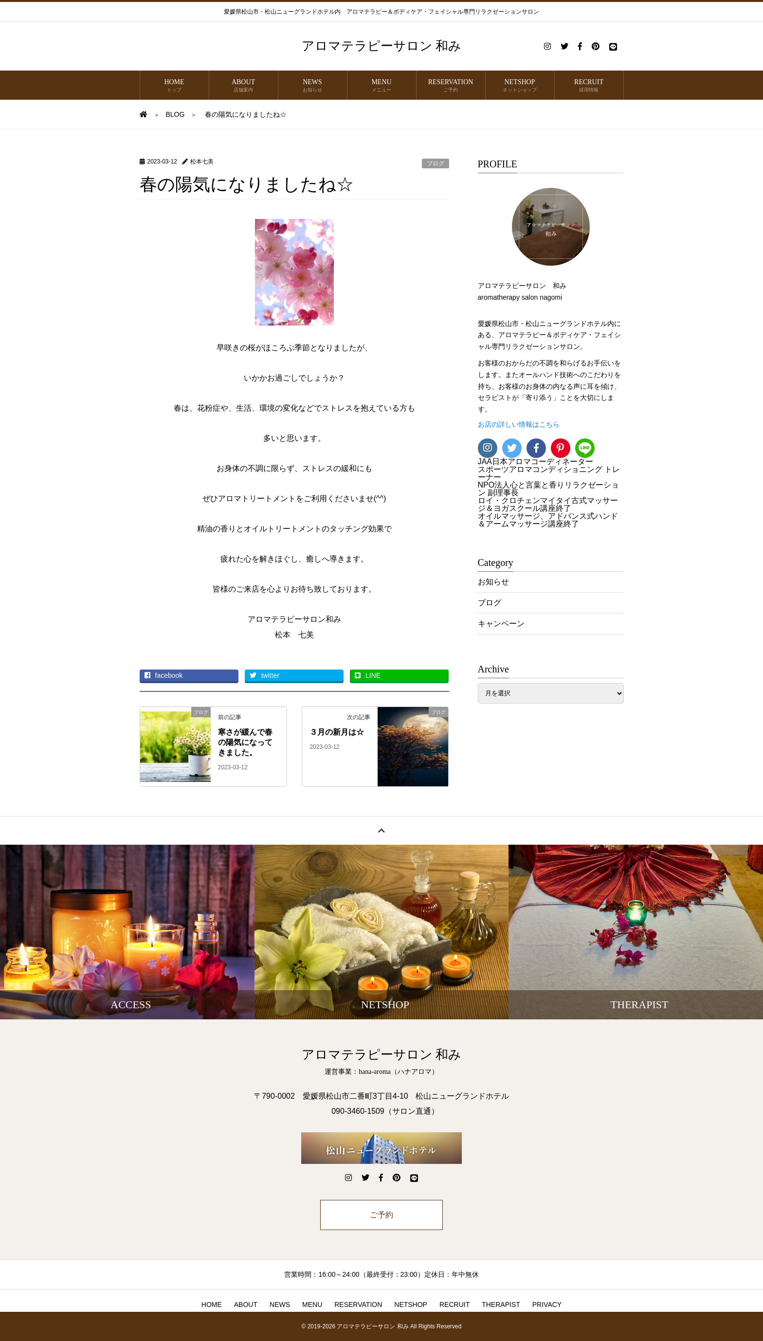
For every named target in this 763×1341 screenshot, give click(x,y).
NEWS (312, 86)
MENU (381, 86)
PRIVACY (547, 1304)
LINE (368, 675)
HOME (174, 86)
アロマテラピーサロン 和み (382, 46)
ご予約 (381, 1215)
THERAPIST (501, 1304)
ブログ (435, 163)
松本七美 (202, 161)
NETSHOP (520, 86)
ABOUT (243, 86)
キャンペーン (501, 623)
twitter (264, 675)
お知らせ (493, 582)
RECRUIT (589, 86)
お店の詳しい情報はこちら (519, 424)
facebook (164, 675)
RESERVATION (451, 86)
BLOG (175, 114)
